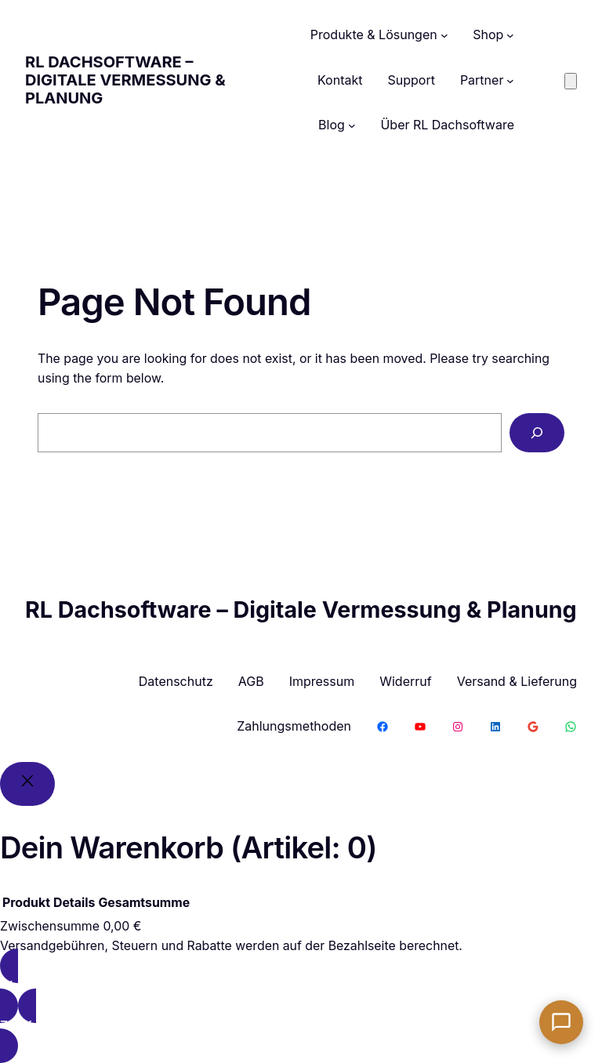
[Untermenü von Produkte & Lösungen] (444, 35)
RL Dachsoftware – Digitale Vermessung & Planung (125, 80)
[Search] (537, 432)
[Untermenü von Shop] (510, 35)
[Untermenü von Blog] (352, 125)
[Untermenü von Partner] (510, 81)
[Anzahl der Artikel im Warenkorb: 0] (570, 81)
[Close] (27, 784)
